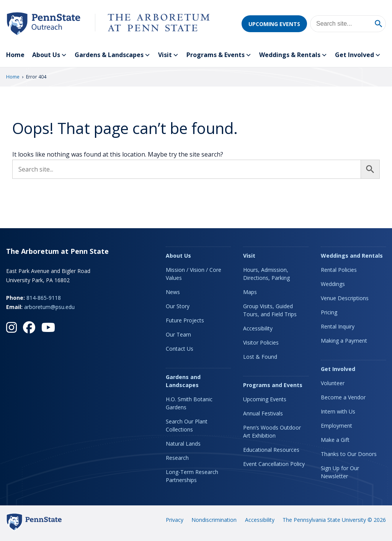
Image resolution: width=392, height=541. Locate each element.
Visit (168, 55)
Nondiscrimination (214, 519)
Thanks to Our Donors (349, 454)
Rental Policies (339, 269)
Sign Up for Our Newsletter (340, 472)
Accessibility (258, 328)
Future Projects (185, 320)
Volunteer (333, 383)
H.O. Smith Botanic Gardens (189, 403)
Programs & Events (219, 55)
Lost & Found (260, 356)
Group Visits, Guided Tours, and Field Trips (270, 310)
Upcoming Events (274, 24)
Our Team (178, 334)
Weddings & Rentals (293, 55)
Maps (250, 292)
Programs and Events (272, 385)
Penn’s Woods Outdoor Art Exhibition (272, 431)
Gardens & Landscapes (112, 55)
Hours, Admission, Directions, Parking (266, 273)
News (173, 292)
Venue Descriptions (345, 298)
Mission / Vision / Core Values (193, 273)
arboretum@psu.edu (49, 307)
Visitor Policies (261, 342)
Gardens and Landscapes (183, 381)
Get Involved (358, 55)
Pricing (329, 312)
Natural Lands (183, 443)
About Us (49, 55)
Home (15, 55)
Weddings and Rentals (352, 255)
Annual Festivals (263, 413)
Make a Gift (335, 439)
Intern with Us (338, 411)
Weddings (333, 284)
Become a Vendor (343, 397)
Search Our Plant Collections (186, 425)
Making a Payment (344, 340)
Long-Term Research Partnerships (192, 476)
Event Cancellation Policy (274, 463)
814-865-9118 (43, 297)
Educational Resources (271, 449)
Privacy (174, 519)
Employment (336, 425)
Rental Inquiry (337, 326)
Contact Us (179, 348)
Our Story (177, 306)
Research (177, 457)
